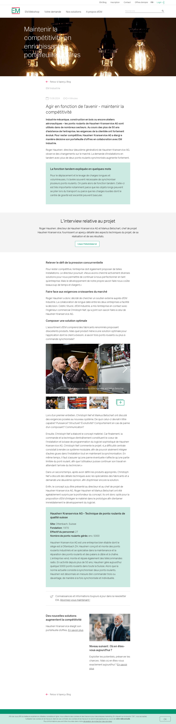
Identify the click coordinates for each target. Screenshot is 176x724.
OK (165, 719)
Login (160, 2)
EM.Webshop (32, 11)
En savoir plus (75, 630)
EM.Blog (102, 2)
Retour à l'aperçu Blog (60, 82)
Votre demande (52, 11)
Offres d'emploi (141, 2)
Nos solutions (73, 11)
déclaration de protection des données (97, 721)
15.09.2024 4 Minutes (62, 98)
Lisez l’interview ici (87, 243)
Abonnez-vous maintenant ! (75, 599)
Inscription (115, 2)
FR (152, 2)
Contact (127, 2)
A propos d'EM (94, 11)
